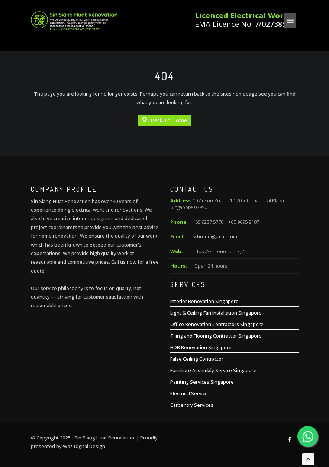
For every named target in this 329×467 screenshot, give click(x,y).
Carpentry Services (191, 405)
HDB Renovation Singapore (201, 347)
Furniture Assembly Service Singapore (213, 370)
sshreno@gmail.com (215, 236)
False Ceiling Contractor (196, 358)
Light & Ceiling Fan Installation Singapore (216, 312)
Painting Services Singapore (202, 382)
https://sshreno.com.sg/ (218, 251)
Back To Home (164, 120)
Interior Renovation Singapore (204, 301)
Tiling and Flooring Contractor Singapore (216, 335)
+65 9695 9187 (243, 222)
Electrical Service (189, 393)
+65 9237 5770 (208, 222)
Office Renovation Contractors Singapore (217, 324)
